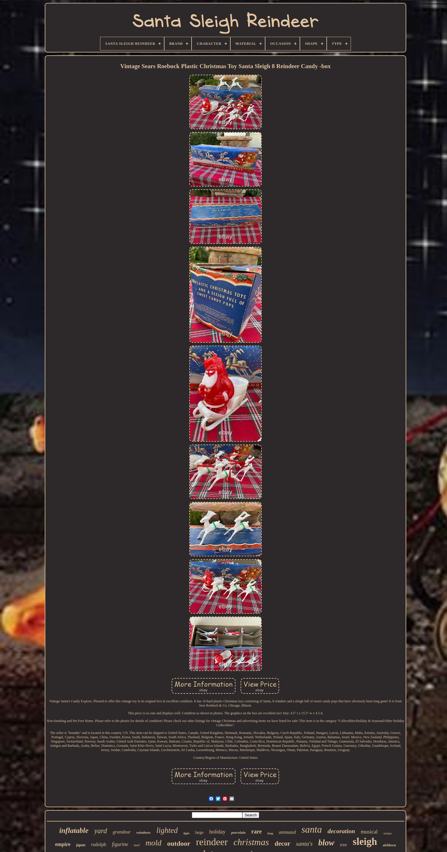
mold (153, 842)
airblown (389, 845)
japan (81, 845)
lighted (167, 830)
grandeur (122, 832)
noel (137, 845)
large (199, 832)
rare (256, 831)
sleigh (365, 841)
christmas (251, 842)
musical (369, 832)
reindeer (212, 842)
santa (312, 829)
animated (287, 832)
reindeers (144, 832)
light (186, 833)
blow (326, 842)
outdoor (178, 843)
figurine (120, 844)
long (270, 833)
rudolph (98, 844)
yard (100, 831)
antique (387, 833)
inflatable (74, 830)
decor (282, 843)
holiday (217, 832)
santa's (304, 843)
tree (343, 844)
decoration (341, 831)
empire (62, 844)
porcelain (238, 832)
